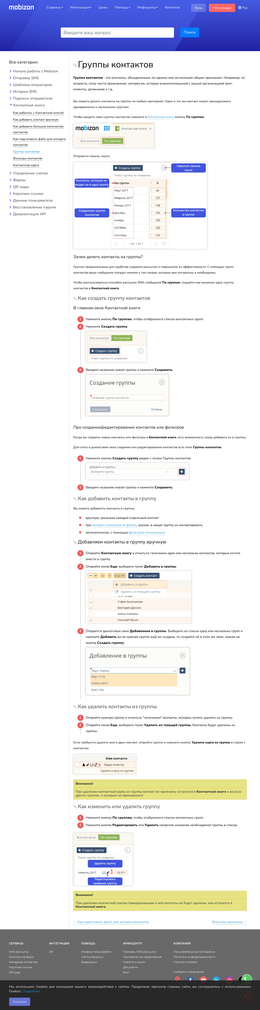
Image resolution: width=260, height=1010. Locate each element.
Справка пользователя (96, 951)
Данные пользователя (33, 200)
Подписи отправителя (32, 98)
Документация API (29, 214)
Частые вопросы (92, 956)
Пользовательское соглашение (194, 951)
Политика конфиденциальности (194, 956)
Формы (19, 180)
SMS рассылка (19, 951)
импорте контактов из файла (114, 525)
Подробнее (31, 991)
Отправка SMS (26, 77)
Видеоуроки (89, 962)
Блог (126, 972)
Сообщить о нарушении (189, 971)
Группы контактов (26, 151)
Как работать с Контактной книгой (38, 113)
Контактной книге (161, 117)
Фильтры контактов (27, 158)
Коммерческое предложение (142, 956)
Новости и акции (134, 962)
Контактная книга (29, 105)
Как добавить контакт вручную (35, 120)
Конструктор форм (21, 956)
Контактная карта (26, 165)
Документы (130, 967)
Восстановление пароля (34, 207)
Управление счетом (30, 173)
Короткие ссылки (28, 193)
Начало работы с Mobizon (35, 71)
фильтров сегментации (147, 532)
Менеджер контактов (23, 962)
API (51, 951)
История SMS (25, 91)
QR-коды (21, 186)
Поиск (190, 32)
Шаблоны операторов (32, 84)
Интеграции (59, 943)
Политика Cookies (185, 962)
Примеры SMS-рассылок (139, 951)
